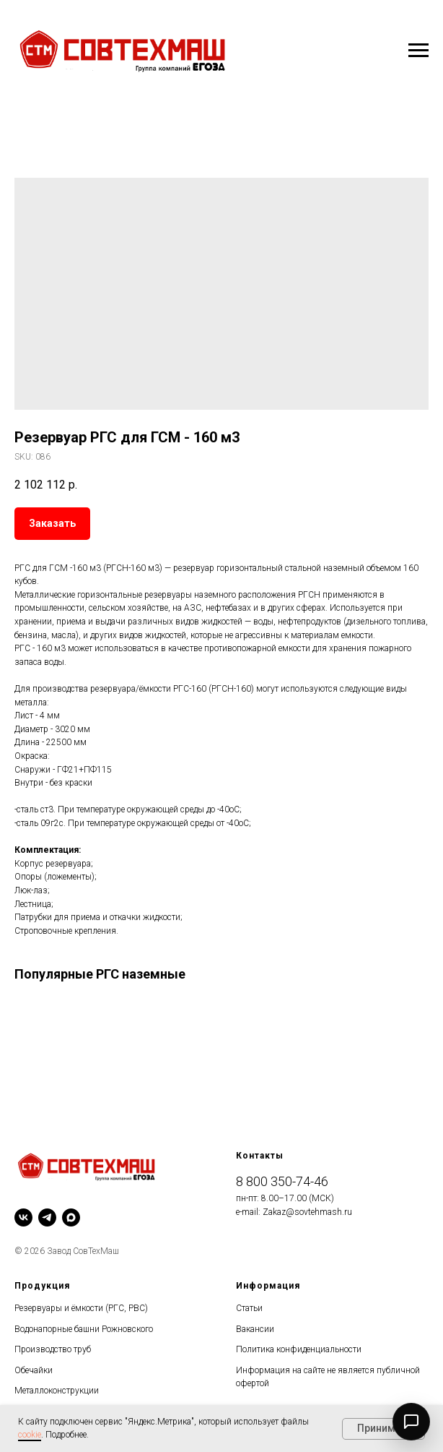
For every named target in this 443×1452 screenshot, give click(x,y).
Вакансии (255, 1329)
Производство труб (52, 1349)
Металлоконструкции (56, 1391)
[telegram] (47, 1217)
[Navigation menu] (418, 50)
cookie (29, 1435)
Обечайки (33, 1370)
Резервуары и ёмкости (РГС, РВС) (81, 1308)
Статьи (249, 1308)
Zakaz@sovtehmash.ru (307, 1212)
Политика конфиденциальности (298, 1349)
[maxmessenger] (71, 1217)
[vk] (23, 1217)
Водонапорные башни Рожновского (83, 1329)
